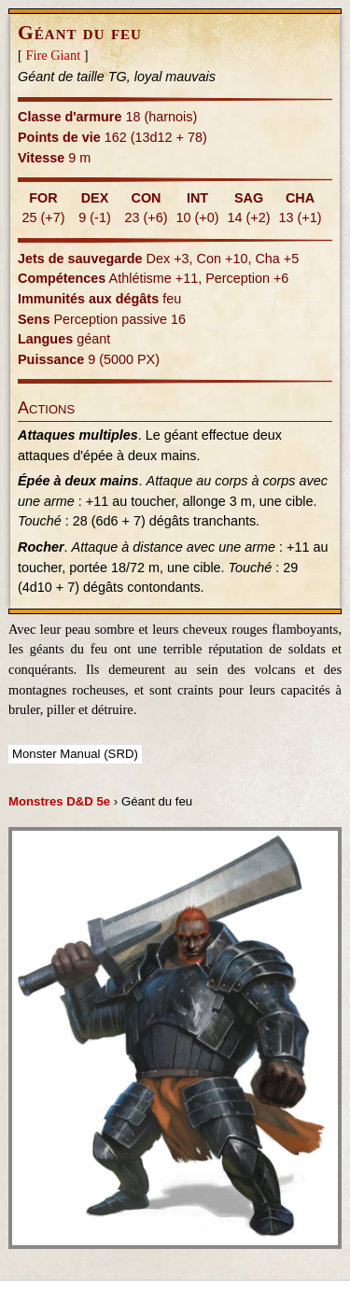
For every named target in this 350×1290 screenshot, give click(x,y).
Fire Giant (52, 55)
